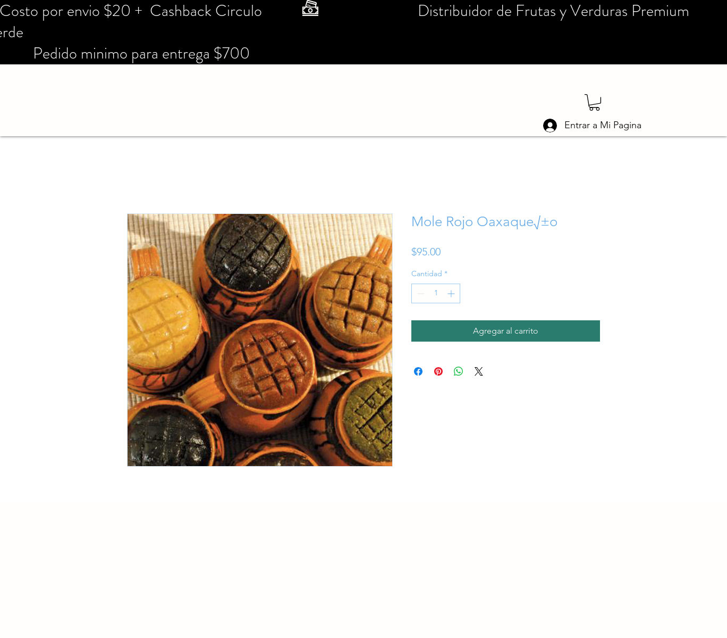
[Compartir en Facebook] (418, 371)
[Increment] (452, 293)
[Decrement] (419, 293)
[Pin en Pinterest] (438, 371)
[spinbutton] (435, 293)
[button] (594, 102)
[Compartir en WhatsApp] (458, 371)
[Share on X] (478, 371)
